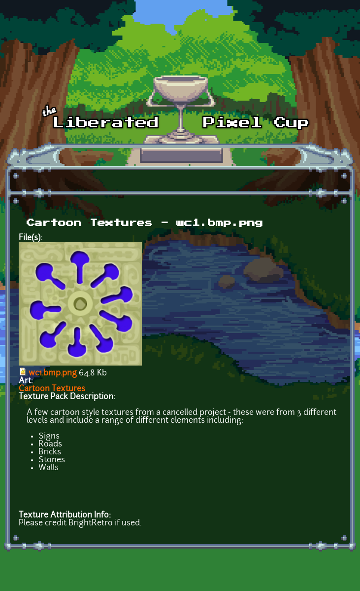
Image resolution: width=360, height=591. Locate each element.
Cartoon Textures (52, 389)
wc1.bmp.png (53, 373)
